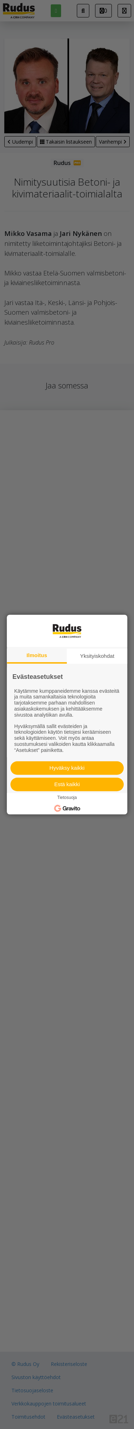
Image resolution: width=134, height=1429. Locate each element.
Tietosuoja (67, 797)
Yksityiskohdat (97, 656)
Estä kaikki (67, 784)
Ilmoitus (36, 655)
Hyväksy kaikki (66, 768)
